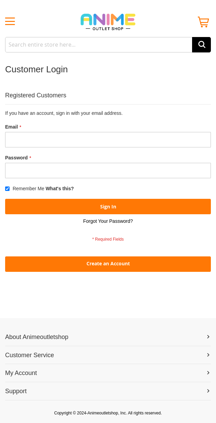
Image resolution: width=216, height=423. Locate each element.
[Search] (201, 44)
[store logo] (108, 22)
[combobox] (108, 44)
